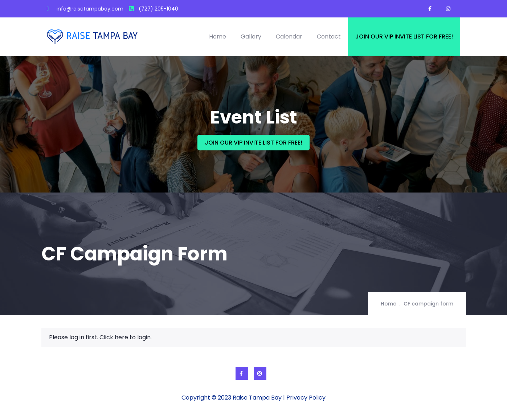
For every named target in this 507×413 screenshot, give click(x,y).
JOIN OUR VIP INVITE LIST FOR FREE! (253, 142)
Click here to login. (125, 337)
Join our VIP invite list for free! (404, 36)
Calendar (289, 36)
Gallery (251, 36)
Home (217, 36)
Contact (329, 36)
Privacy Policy (306, 397)
